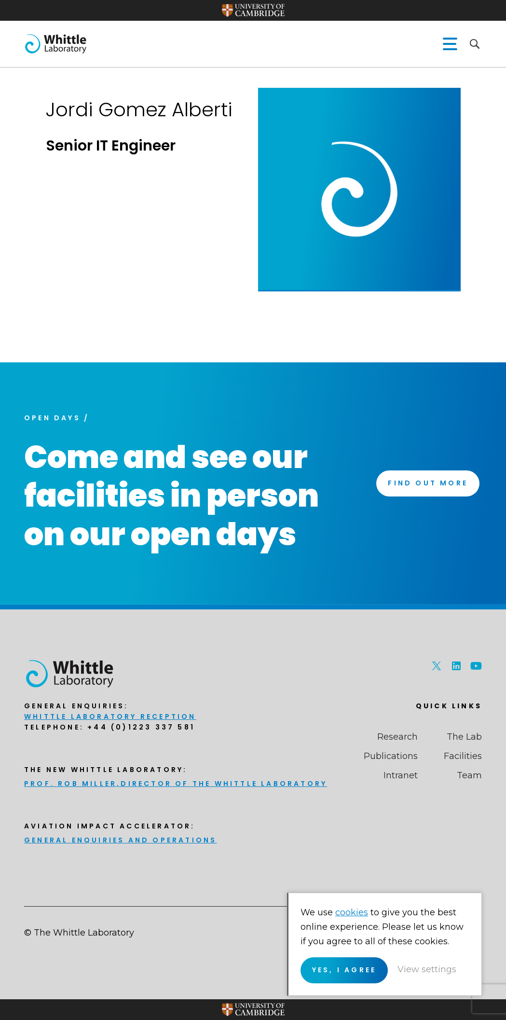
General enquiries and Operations (120, 840)
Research (397, 736)
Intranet (400, 775)
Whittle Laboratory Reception (110, 716)
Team (469, 775)
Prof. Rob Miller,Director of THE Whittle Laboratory (175, 783)
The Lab (464, 736)
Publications (391, 756)
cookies (351, 912)
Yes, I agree (344, 970)
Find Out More (428, 483)
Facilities (463, 756)
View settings (426, 969)
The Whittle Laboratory (55, 44)
